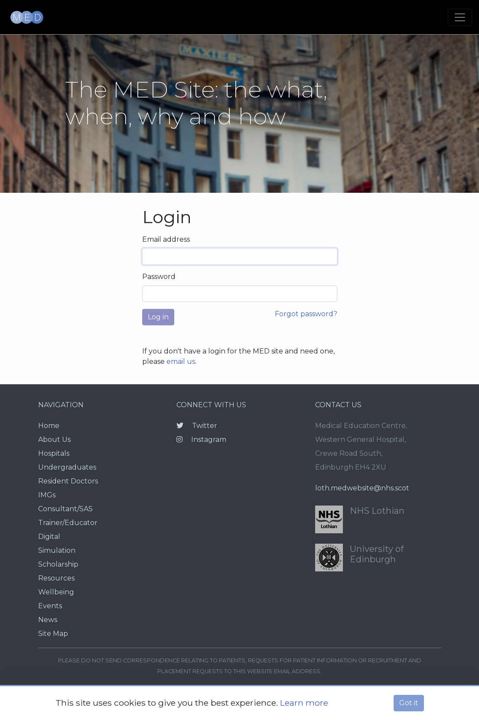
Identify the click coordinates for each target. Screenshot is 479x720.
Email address (166, 239)
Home (48, 426)
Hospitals (53, 453)
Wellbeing (56, 592)
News (47, 620)
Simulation (56, 550)
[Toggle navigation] (460, 17)
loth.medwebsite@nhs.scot (362, 488)
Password (159, 276)
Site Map (53, 633)
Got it (408, 703)
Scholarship (58, 564)
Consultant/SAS (65, 509)
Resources (56, 578)
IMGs (46, 495)
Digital (49, 536)
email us (180, 361)
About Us (54, 439)
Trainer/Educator (68, 523)
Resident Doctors (68, 481)
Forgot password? (306, 314)
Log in (158, 317)
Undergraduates (67, 467)
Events (50, 606)
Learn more (304, 702)
